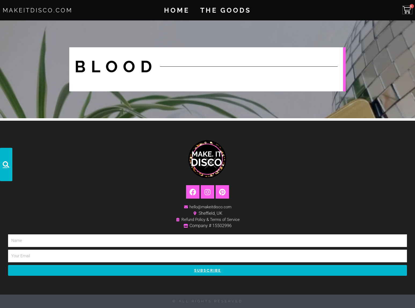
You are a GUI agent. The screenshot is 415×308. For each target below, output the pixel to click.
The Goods (225, 10)
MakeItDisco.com (43, 10)
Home (177, 10)
